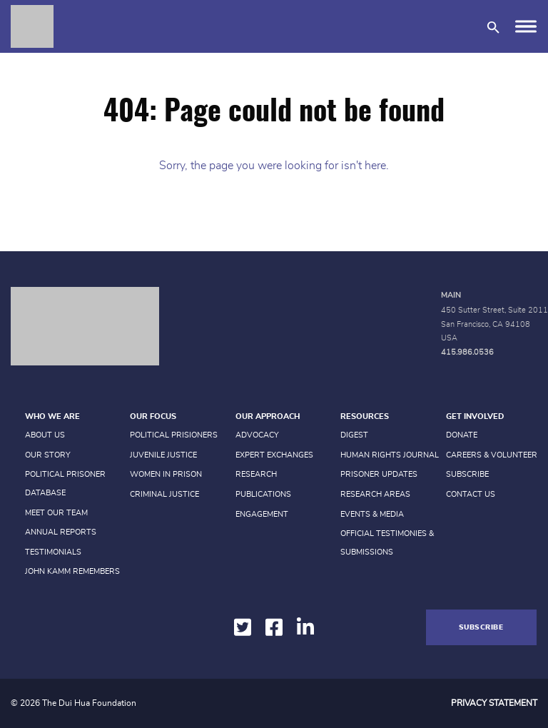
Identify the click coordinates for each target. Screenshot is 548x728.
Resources (364, 416)
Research (256, 474)
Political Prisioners (174, 435)
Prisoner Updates (378, 474)
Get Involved (475, 416)
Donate (461, 435)
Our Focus (153, 416)
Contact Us (470, 494)
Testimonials (53, 552)
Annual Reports (60, 532)
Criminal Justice (164, 494)
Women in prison (166, 474)
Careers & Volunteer (491, 455)
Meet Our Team (56, 513)
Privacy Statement (494, 703)
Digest (354, 435)
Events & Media (372, 514)
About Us (45, 435)
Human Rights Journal (389, 455)
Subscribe (467, 474)
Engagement (261, 514)
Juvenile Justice (163, 455)
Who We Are (52, 416)
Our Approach (267, 416)
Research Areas (375, 494)
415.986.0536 (467, 352)
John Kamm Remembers (72, 571)
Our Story (48, 455)
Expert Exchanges (274, 455)
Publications (263, 494)
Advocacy (257, 435)
